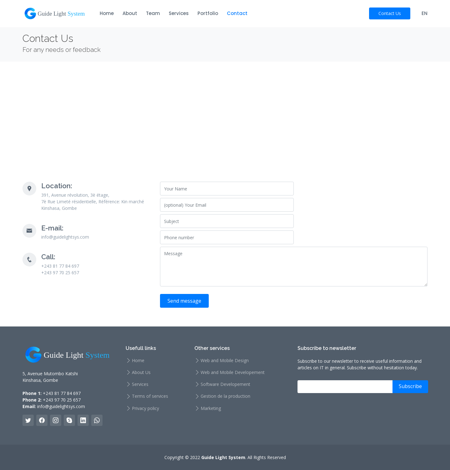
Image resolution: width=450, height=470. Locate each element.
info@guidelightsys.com (61, 406)
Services (179, 13)
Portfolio (208, 13)
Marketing (211, 408)
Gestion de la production (225, 396)
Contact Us (389, 13)
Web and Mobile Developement (233, 372)
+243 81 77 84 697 (62, 393)
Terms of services (150, 396)
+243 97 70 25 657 (62, 400)
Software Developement (225, 384)
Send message (184, 300)
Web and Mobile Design (225, 360)
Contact (237, 13)
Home (107, 13)
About (129, 13)
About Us (141, 372)
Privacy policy (145, 408)
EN (425, 13)
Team (153, 13)
